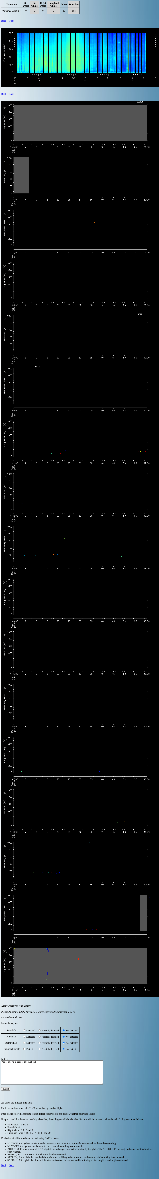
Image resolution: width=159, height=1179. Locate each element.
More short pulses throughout (58, 1074)
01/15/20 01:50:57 (11, 10)
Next (11, 20)
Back (3, 20)
